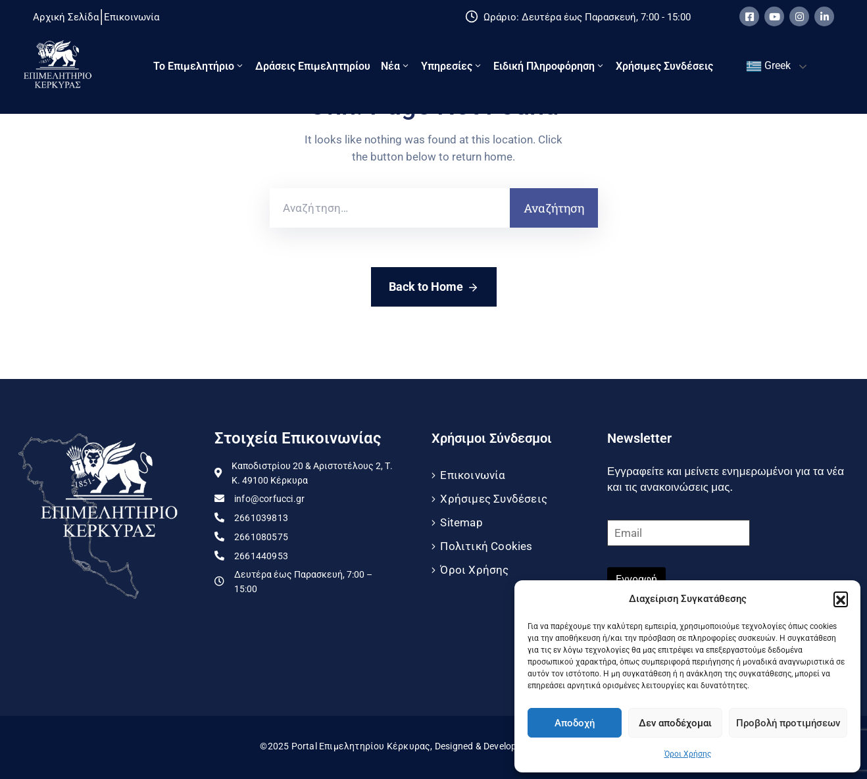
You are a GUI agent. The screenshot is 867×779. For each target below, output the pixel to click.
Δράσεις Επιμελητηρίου (312, 66)
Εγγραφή (636, 579)
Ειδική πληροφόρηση (549, 66)
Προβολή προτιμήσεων (788, 723)
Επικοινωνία (472, 475)
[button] (840, 598)
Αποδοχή (575, 723)
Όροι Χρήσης (687, 754)
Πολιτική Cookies (486, 546)
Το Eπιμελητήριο (199, 66)
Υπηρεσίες (452, 66)
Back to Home (434, 287)
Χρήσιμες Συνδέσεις (664, 66)
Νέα (395, 66)
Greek (768, 66)
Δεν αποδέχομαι (675, 723)
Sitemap (461, 522)
